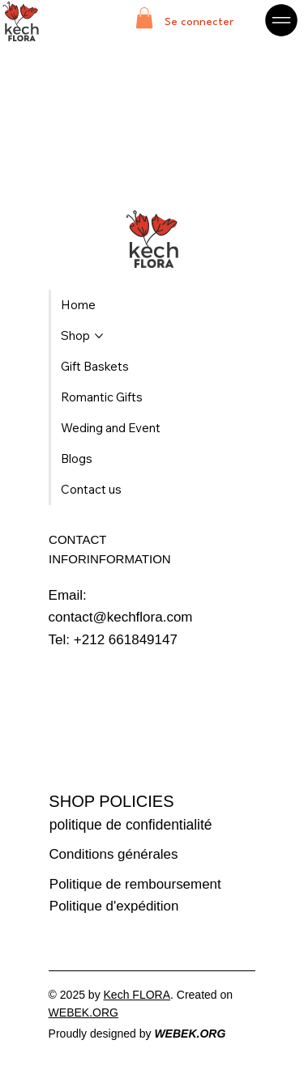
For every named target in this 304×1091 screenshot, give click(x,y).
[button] (144, 17)
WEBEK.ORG (83, 1012)
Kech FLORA (137, 994)
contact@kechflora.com (121, 617)
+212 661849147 (126, 639)
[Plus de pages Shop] (99, 336)
